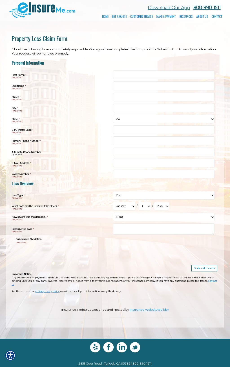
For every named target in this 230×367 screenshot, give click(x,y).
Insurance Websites (76, 309)
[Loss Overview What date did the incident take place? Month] (124, 206)
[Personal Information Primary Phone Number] (163, 140)
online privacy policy (47, 291)
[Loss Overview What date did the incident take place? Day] (145, 206)
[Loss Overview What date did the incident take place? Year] (161, 206)
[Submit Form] (205, 268)
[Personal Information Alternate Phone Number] (163, 152)
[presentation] (50, 253)
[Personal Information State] (163, 119)
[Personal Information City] (163, 108)
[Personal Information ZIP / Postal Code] (163, 129)
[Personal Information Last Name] (163, 85)
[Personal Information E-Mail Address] (163, 163)
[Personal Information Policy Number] (163, 174)
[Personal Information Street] (163, 97)
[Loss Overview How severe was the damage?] (163, 217)
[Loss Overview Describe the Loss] (163, 229)
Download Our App (169, 7)
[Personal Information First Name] (163, 74)
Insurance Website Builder (149, 309)
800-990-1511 (207, 7)
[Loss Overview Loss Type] (163, 195)
